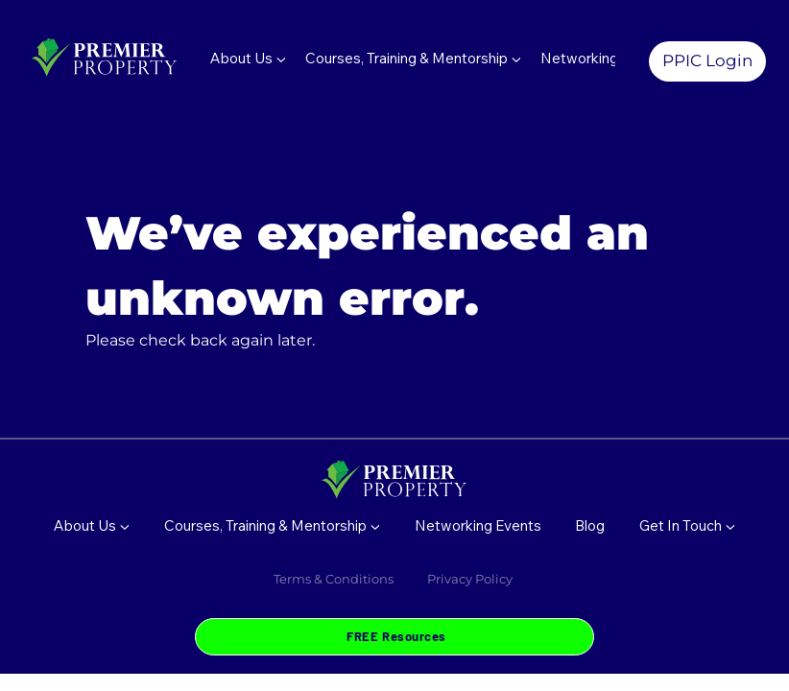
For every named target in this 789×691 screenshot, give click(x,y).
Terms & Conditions (334, 578)
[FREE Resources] (395, 636)
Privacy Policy (471, 578)
